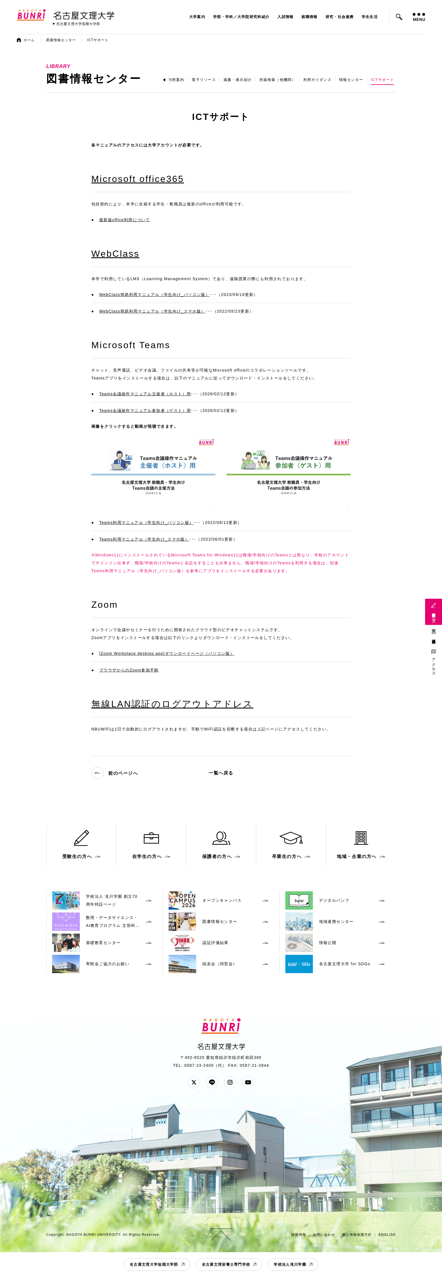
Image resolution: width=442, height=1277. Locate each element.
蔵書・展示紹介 (238, 80)
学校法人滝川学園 (290, 1264)
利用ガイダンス (317, 80)
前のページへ (114, 773)
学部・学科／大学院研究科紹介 (241, 17)
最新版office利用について (124, 220)
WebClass (115, 254)
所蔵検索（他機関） (277, 80)
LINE (212, 1082)
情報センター (351, 80)
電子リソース (204, 80)
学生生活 (370, 17)
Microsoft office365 (137, 179)
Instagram (230, 1082)
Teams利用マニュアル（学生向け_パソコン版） (146, 522)
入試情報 (285, 17)
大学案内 (197, 17)
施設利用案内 (172, 80)
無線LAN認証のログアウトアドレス (172, 704)
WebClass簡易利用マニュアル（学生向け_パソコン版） (154, 294)
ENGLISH (387, 1235)
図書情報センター (61, 40)
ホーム (29, 40)
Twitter (194, 1082)
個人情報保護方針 (357, 1235)
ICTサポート (382, 80)
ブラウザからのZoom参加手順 (129, 670)
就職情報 (309, 17)
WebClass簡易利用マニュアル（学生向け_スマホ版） (152, 311)
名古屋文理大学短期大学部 (154, 1264)
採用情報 (298, 1235)
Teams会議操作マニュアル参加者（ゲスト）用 (145, 410)
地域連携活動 (434, 637)
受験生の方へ (434, 615)
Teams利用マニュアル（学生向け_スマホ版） (144, 539)
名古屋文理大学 (83, 14)
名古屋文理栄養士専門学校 (226, 1264)
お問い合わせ (324, 1235)
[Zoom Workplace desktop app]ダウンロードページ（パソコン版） (166, 653)
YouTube (248, 1082)
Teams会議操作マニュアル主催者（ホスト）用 (145, 394)
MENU (419, 17)
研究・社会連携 (340, 17)
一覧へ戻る (221, 773)
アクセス (434, 665)
